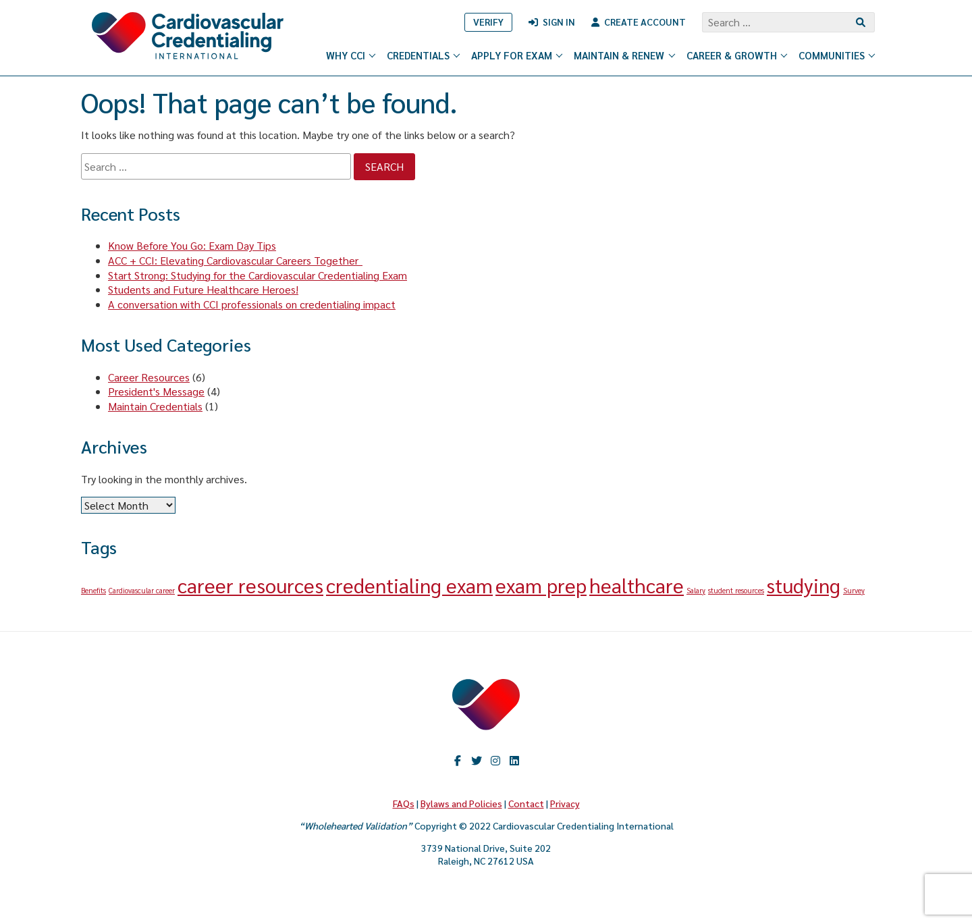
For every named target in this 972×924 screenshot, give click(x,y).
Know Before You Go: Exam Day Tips (192, 245)
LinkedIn (514, 760)
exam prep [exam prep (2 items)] (541, 585)
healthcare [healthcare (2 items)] (636, 585)
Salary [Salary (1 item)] (695, 590)
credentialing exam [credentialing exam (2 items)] (409, 585)
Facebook (457, 760)
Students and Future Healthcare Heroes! (203, 289)
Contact (526, 803)
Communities (837, 55)
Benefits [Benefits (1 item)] (93, 590)
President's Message (156, 391)
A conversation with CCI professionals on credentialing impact (252, 304)
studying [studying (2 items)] (803, 585)
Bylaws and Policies (461, 803)
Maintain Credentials (155, 406)
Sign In (559, 22)
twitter (476, 760)
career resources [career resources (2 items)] (250, 585)
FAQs (403, 803)
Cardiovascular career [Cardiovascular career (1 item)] (142, 590)
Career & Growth (737, 55)
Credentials (424, 55)
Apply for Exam (517, 55)
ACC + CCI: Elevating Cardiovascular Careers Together (235, 260)
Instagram (495, 760)
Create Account (645, 22)
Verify (488, 22)
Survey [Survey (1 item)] (854, 590)
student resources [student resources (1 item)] (736, 590)
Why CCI (351, 55)
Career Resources (149, 377)
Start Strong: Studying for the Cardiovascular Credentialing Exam (257, 275)
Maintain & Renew (625, 55)
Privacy (565, 803)
